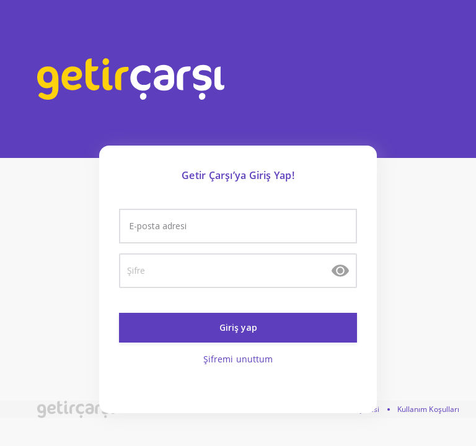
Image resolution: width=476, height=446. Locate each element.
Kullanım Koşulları (428, 409)
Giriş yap (238, 327)
